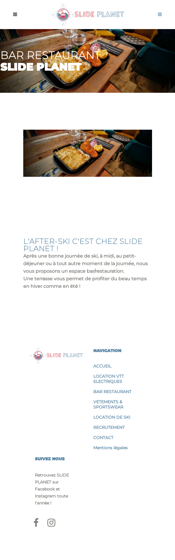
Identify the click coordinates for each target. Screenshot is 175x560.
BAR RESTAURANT (112, 391)
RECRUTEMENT (109, 427)
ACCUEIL (102, 366)
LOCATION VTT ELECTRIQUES (108, 379)
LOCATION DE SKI (111, 417)
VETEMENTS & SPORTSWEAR (108, 404)
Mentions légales (110, 447)
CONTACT (103, 437)
